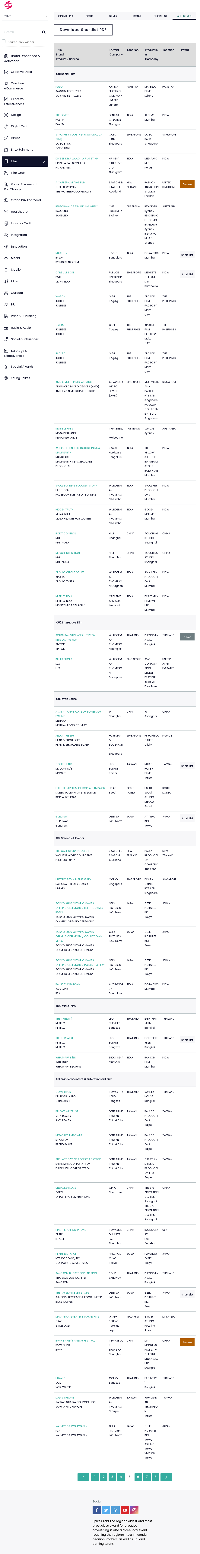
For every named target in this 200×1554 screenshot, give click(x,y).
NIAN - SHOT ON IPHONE (71, 1230)
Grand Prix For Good (26, 200)
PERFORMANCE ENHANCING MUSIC (77, 206)
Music (15, 281)
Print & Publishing (23, 316)
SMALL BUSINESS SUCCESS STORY (76, 485)
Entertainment (22, 150)
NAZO (59, 87)
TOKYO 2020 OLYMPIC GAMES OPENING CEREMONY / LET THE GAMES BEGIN (79, 907)
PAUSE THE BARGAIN (68, 984)
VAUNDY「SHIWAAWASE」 (72, 1426)
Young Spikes (20, 378)
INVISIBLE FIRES (64, 428)
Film (14, 161)
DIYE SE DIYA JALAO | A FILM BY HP (77, 158)
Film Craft (18, 173)
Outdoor (17, 293)
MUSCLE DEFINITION (68, 553)
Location (132, 50)
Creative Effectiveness (14, 101)
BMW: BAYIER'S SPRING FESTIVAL (75, 1340)
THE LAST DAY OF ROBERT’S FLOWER (78, 1159)
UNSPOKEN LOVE (66, 1188)
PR (13, 304)
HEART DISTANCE (66, 1254)
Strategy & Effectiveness (15, 353)
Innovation (19, 246)
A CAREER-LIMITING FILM (70, 182)
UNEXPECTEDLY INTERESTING (73, 879)
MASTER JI (62, 253)
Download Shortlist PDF (83, 29)
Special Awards (22, 366)
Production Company (151, 54)
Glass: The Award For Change (20, 187)
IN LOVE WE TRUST (67, 1111)
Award (185, 50)
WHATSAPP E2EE (66, 1057)
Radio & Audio (21, 328)
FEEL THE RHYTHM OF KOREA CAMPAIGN (80, 788)
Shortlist (160, 16)
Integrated (19, 235)
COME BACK (63, 1092)
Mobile (16, 270)
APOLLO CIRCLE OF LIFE (70, 572)
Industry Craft (21, 223)
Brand (60, 54)
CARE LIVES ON (65, 272)
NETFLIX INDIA (64, 596)
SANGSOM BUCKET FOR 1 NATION (76, 1273)
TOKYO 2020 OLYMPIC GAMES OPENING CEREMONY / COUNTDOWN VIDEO (79, 936)
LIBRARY (60, 1378)
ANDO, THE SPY (65, 735)
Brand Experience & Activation (22, 58)
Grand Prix (65, 16)
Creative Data (21, 72)
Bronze (137, 16)
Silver (113, 16)
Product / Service (67, 59)
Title (59, 50)
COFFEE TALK (64, 764)
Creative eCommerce (14, 86)
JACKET (60, 353)
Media (15, 258)
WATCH (60, 296)
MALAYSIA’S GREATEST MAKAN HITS (77, 1316)
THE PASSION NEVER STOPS (72, 1293)
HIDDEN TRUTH (65, 509)
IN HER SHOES (64, 659)
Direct (15, 138)
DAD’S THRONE (65, 1397)
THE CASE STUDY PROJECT (72, 851)
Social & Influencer (25, 339)
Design (16, 115)
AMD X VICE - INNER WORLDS (74, 382)
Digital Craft (20, 126)
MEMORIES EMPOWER (69, 1135)
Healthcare (19, 212)
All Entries (184, 16)
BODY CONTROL (66, 533)
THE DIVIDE (62, 115)
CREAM (60, 325)
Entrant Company (116, 52)
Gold (89, 16)
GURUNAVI (62, 816)
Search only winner (21, 42)
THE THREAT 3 (64, 1038)
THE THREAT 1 (64, 1019)
